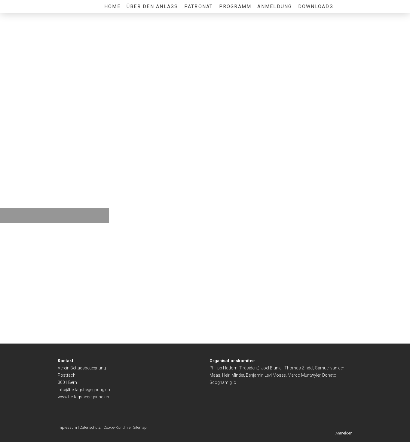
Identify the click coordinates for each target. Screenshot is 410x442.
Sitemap (140, 427)
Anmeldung (274, 6)
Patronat (198, 6)
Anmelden (343, 433)
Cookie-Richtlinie (116, 427)
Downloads (315, 6)
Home (112, 6)
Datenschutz (90, 427)
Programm (235, 6)
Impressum (67, 427)
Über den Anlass (152, 6)
